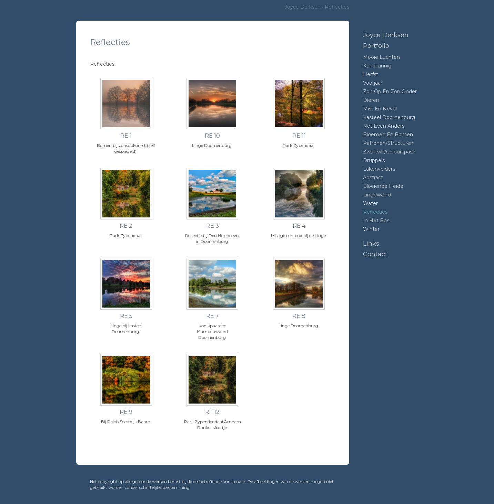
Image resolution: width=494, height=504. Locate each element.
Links (371, 243)
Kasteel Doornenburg (389, 117)
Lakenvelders (379, 169)
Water (370, 203)
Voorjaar (372, 83)
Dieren (371, 100)
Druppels (374, 160)
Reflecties (375, 212)
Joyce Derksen (303, 7)
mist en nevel (380, 109)
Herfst (370, 74)
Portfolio (376, 46)
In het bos (376, 220)
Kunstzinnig (377, 66)
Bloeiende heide (383, 186)
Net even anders (383, 126)
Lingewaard (377, 195)
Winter (371, 229)
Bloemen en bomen (388, 134)
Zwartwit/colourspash (389, 152)
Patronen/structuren (388, 143)
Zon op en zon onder (390, 91)
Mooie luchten (381, 57)
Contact (375, 254)
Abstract (373, 177)
